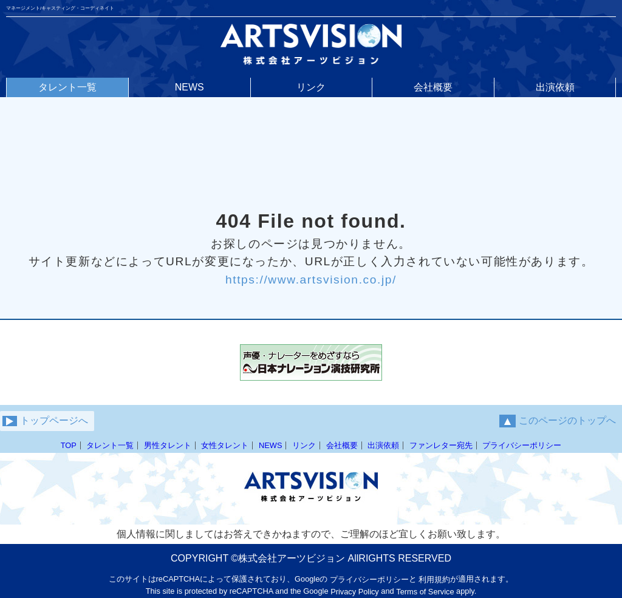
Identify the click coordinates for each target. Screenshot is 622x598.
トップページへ (45, 420)
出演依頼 (383, 445)
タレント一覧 (110, 445)
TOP (69, 445)
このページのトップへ (557, 421)
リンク (304, 445)
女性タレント (224, 445)
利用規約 (434, 579)
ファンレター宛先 (441, 445)
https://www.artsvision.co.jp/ (311, 279)
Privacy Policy (354, 591)
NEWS (270, 445)
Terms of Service (425, 591)
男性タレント (167, 445)
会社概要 (342, 445)
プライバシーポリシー (521, 445)
